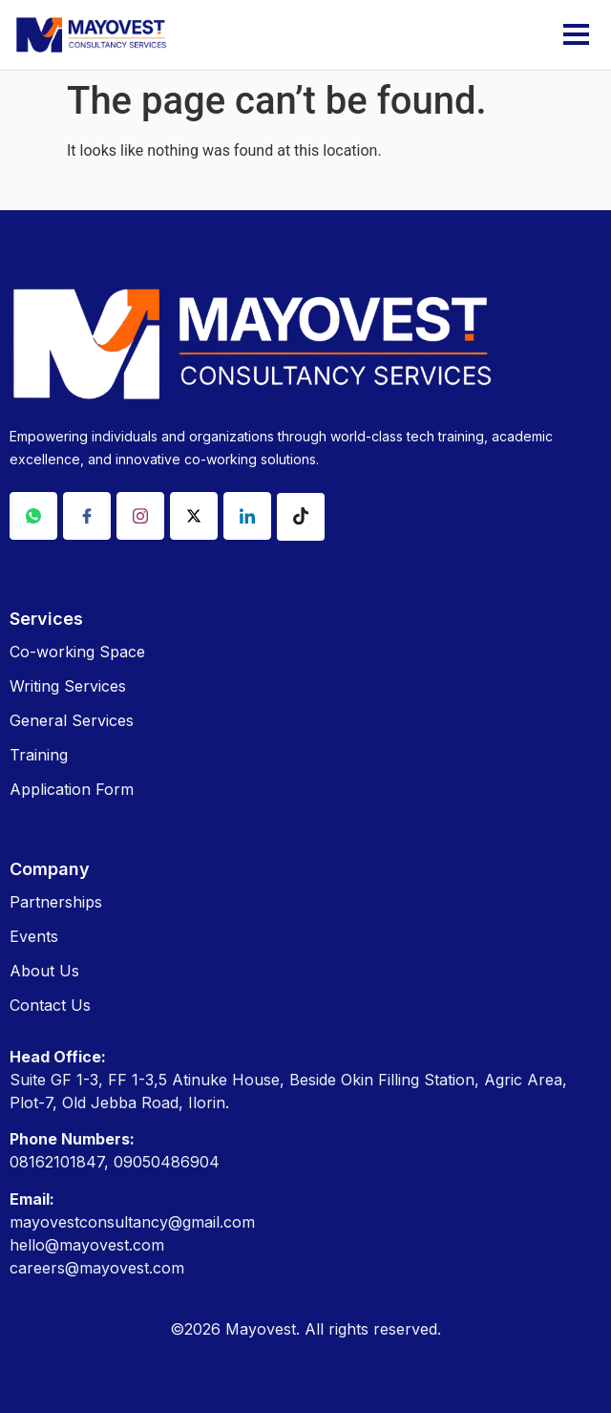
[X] (194, 516)
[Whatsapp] (33, 516)
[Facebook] (87, 516)
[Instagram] (140, 516)
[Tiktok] (301, 517)
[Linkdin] (247, 516)
